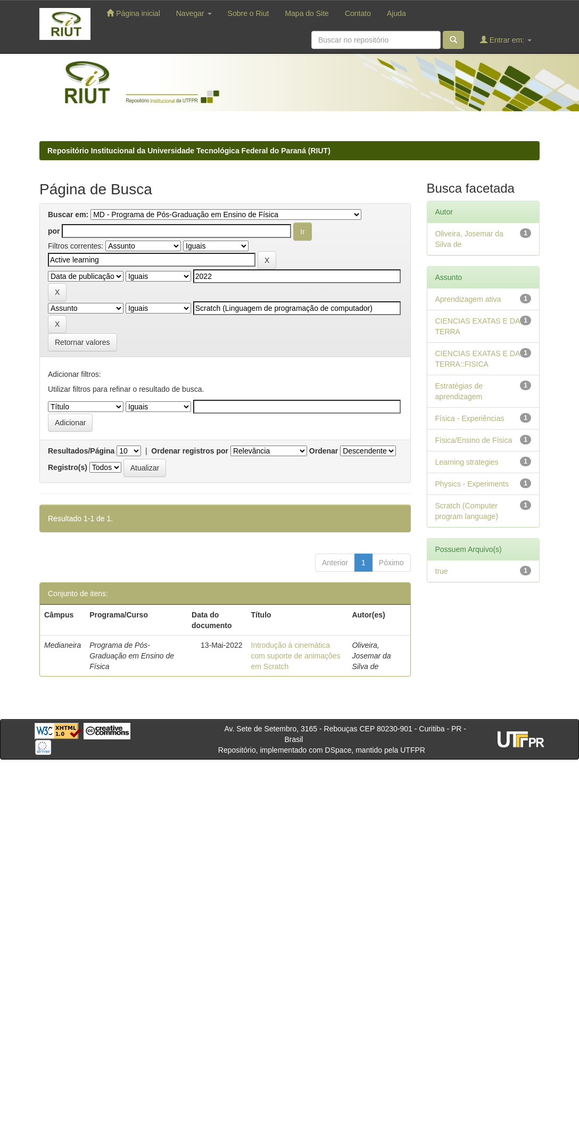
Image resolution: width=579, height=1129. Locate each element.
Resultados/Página (81, 451)
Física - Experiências (469, 418)
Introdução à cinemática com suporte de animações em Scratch (296, 656)
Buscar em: (68, 214)
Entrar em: (506, 39)
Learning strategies (467, 462)
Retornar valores (82, 342)
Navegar (194, 13)
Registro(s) (67, 467)
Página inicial (133, 13)
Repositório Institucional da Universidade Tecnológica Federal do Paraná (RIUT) (188, 150)
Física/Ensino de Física (473, 440)
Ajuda (396, 13)
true (441, 571)
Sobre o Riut (248, 13)
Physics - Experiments (472, 484)
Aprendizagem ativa (468, 299)
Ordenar (323, 451)
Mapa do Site (307, 13)
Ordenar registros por (189, 451)
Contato (358, 13)
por (54, 231)
